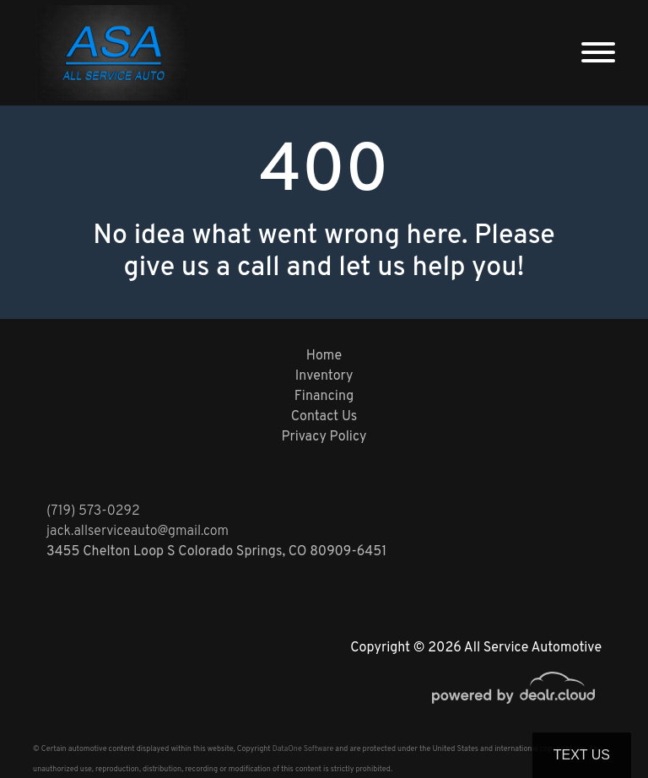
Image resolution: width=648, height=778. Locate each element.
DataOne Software (303, 749)
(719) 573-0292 (93, 511)
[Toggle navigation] (598, 52)
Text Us (582, 755)
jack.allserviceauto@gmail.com (137, 531)
